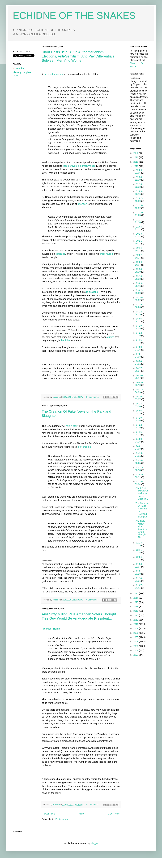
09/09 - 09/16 (139, 284)
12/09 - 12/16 (139, 192)
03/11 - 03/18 (139, 468)
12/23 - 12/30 (139, 178)
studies (110, 337)
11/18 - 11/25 (139, 213)
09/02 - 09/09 (139, 291)
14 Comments (92, 397)
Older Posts (113, 813)
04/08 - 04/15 (139, 440)
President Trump (51, 628)
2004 (136, 650)
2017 (136, 593)
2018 (136, 166)
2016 (136, 597)
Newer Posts (49, 813)
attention (82, 203)
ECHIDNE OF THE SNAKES (74, 15)
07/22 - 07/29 (139, 334)
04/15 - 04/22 (139, 433)
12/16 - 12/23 (139, 185)
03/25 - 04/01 (139, 454)
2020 (136, 157)
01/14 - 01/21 (139, 579)
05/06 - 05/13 (139, 412)
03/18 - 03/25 (139, 461)
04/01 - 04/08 (139, 447)
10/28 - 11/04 (139, 235)
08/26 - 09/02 (139, 299)
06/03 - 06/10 (139, 383)
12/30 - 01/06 (139, 171)
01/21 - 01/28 (139, 572)
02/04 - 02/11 (139, 558)
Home (81, 813)
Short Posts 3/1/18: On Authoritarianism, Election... (142, 493)
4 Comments (91, 600)
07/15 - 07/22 (139, 341)
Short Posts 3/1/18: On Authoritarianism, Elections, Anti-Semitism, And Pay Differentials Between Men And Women (78, 56)
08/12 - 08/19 (139, 313)
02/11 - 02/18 (139, 551)
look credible (84, 446)
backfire (65, 340)
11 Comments (92, 804)
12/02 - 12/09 (139, 199)
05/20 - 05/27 (139, 398)
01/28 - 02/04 (139, 565)
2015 (136, 602)
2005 (136, 646)
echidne (56, 397)
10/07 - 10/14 (139, 256)
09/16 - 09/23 (139, 277)
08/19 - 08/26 (139, 306)
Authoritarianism (54, 74)
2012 (136, 615)
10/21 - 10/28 (139, 242)
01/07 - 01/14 (139, 586)
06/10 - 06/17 (139, 376)
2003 (136, 654)
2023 (136, 153)
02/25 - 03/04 (139, 483)
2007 (136, 637)
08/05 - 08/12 (139, 320)
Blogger (94, 843)
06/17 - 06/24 (139, 369)
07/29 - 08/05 (139, 327)
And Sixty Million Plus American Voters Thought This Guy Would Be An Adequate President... (79, 616)
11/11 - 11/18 (139, 221)
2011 (136, 619)
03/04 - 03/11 (139, 475)
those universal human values (79, 165)
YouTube (60, 253)
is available (92, 291)
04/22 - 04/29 (139, 426)
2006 (136, 641)
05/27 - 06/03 (139, 391)
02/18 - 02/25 (139, 544)
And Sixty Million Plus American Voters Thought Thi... (141, 529)
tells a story (72, 426)
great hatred (106, 253)
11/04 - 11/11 (139, 228)
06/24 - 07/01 (139, 362)
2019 (136, 162)
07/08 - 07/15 (139, 348)
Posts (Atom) (61, 819)
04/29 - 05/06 (139, 419)
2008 (136, 633)
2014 (136, 606)
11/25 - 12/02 (139, 206)
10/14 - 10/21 (139, 249)
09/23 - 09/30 (139, 270)
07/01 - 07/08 (139, 355)
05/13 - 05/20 (139, 405)
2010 (136, 624)
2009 (136, 628)
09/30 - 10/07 (139, 263)
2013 (136, 611)
